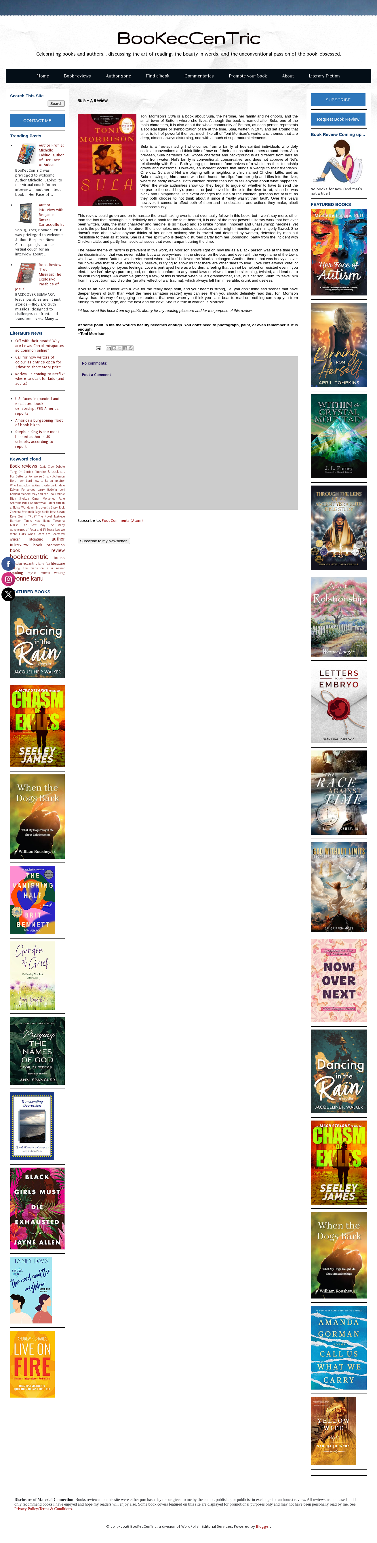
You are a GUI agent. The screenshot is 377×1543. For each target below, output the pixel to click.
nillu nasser (56, 568)
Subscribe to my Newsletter (104, 541)
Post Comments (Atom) (122, 520)
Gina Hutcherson (54, 476)
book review (37, 550)
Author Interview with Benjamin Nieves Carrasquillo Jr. (51, 214)
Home (43, 76)
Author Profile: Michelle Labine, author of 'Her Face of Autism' (51, 155)
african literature (26, 539)
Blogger (263, 1526)
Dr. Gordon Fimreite (32, 472)
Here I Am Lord (21, 481)
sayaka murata (39, 573)
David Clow (46, 467)
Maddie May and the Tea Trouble (43, 494)
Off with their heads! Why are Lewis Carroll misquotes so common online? (39, 346)
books (59, 558)
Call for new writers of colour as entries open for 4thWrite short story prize (38, 362)
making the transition (27, 568)
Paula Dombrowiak (34, 503)
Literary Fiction (324, 76)
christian (16, 564)
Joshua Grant (34, 485)
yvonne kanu (26, 578)
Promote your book (248, 76)
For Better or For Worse (26, 476)
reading (16, 572)
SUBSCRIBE (338, 99)
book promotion (49, 545)
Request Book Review (338, 119)
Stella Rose (49, 512)
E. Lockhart (56, 472)
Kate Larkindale (54, 485)
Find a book (158, 76)
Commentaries (199, 76)
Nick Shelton (19, 499)
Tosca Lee (53, 530)
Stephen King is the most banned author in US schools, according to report (37, 439)
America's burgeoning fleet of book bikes (39, 422)
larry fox (44, 564)
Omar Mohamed (44, 499)
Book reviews (77, 76)
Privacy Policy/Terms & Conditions (43, 1509)
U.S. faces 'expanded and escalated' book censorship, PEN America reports (37, 406)
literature (58, 564)
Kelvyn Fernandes (22, 490)
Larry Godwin (47, 490)
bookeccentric (29, 557)
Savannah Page (31, 512)
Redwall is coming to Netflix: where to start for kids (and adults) (39, 379)
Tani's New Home (37, 521)
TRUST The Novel (40, 516)
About (288, 76)
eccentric (30, 564)
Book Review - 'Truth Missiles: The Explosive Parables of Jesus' (39, 277)
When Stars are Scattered (46, 534)
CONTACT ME (37, 120)
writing (59, 573)
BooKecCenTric (188, 38)
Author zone (118, 76)
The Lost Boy (33, 525)
